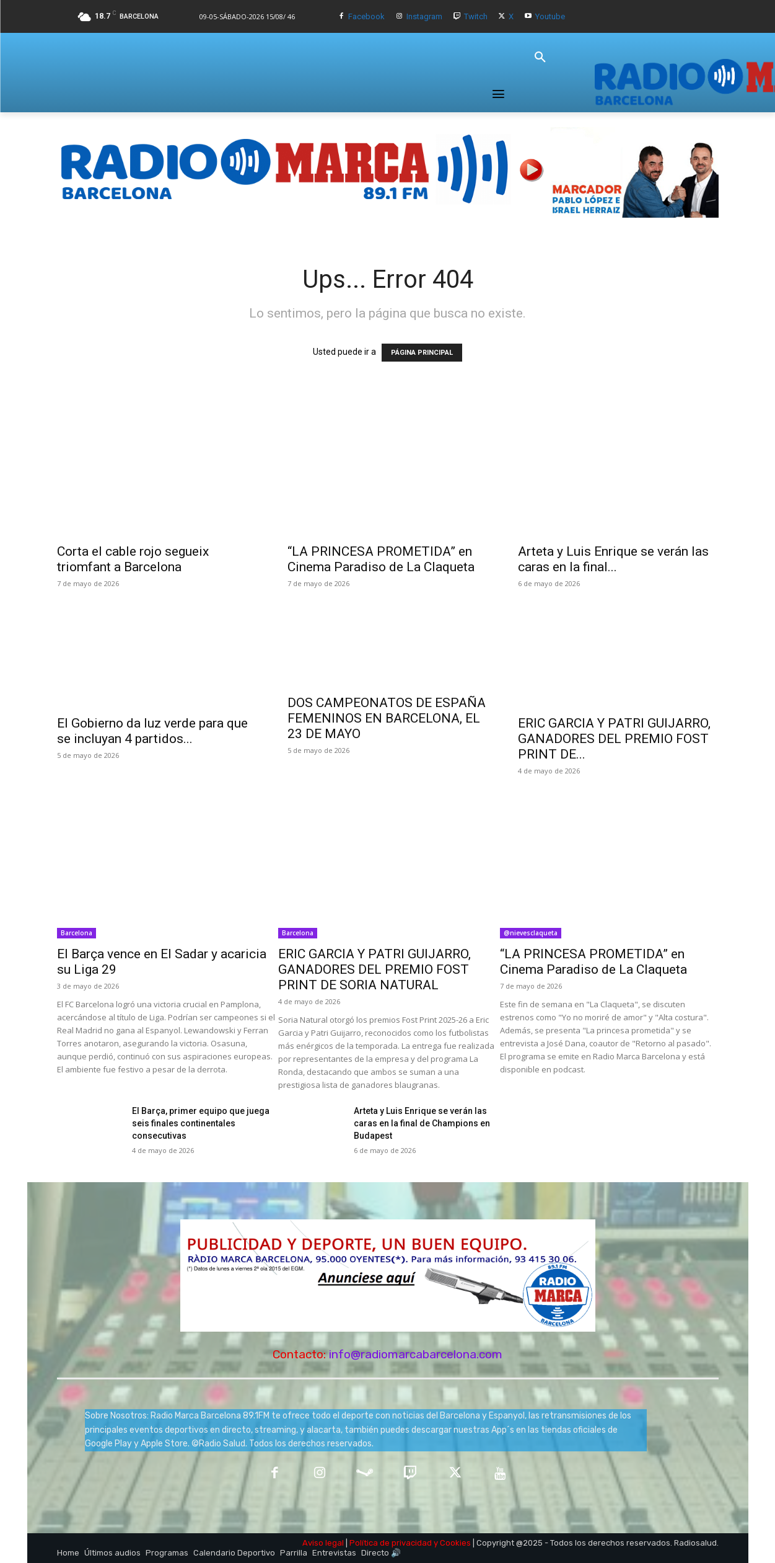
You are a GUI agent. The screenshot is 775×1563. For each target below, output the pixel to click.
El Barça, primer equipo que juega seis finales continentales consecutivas (200, 1123)
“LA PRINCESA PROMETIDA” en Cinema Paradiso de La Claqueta (381, 559)
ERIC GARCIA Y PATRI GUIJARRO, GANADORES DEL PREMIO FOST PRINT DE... (614, 739)
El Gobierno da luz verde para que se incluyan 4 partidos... (152, 731)
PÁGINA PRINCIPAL (422, 353)
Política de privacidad (390, 1542)
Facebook (366, 16)
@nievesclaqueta (531, 932)
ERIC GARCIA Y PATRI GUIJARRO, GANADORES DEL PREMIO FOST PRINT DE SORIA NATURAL (374, 969)
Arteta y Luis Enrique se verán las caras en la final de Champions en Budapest (422, 1123)
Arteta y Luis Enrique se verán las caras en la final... (613, 559)
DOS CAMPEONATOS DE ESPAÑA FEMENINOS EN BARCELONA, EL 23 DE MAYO (386, 718)
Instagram (424, 16)
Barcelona (76, 932)
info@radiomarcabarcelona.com (415, 1354)
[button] (540, 57)
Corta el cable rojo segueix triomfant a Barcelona (133, 559)
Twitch (476, 16)
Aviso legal (323, 1542)
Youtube (550, 16)
